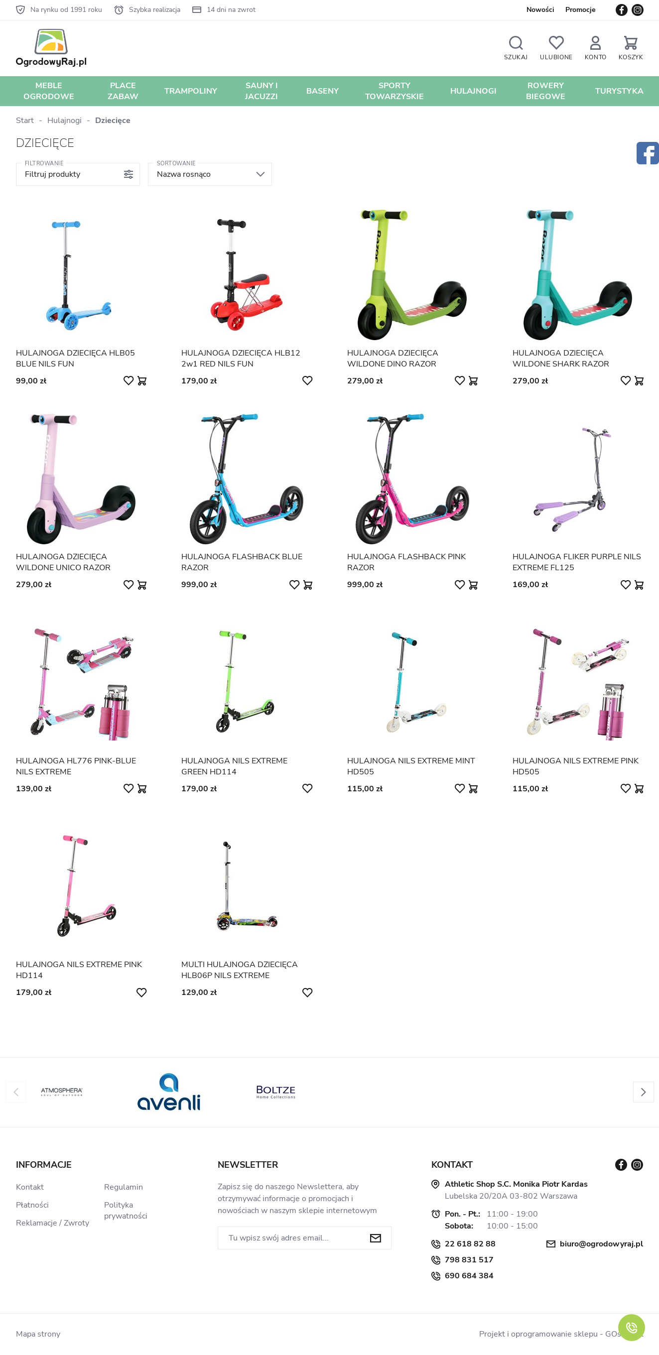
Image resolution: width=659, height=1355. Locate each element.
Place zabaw (123, 91)
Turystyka (619, 91)
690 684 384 (469, 1275)
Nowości (540, 9)
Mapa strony (38, 1334)
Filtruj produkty (52, 174)
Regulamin (123, 1187)
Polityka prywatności (125, 1211)
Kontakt (30, 1187)
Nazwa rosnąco (184, 174)
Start (25, 120)
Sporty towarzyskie (394, 91)
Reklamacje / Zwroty (52, 1223)
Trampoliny (190, 91)
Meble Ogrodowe (48, 91)
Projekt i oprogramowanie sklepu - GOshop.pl (561, 1334)
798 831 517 (469, 1259)
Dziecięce (113, 120)
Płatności (32, 1205)
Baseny (322, 91)
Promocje (580, 9)
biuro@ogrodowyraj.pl (601, 1243)
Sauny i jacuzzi (261, 91)
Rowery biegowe (545, 91)
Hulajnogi (473, 91)
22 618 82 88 (470, 1243)
